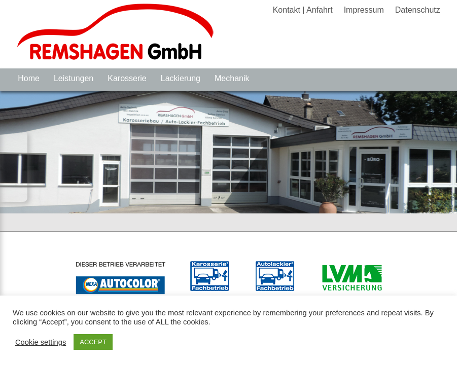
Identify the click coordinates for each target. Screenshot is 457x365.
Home (29, 78)
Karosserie (127, 78)
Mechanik (232, 78)
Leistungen (73, 78)
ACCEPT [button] (93, 342)
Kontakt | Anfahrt (303, 10)
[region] (228, 152)
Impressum (364, 10)
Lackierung (180, 78)
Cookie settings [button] (40, 342)
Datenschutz (417, 10)
